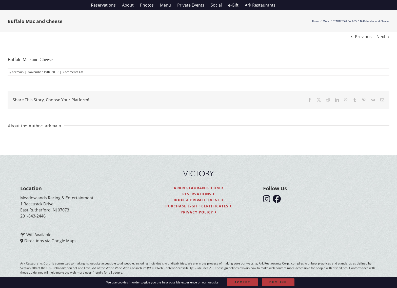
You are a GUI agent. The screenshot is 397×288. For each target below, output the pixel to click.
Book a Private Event (199, 200)
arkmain (18, 72)
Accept (242, 282)
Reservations (198, 193)
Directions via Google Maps (50, 241)
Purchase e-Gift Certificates (198, 206)
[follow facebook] (278, 200)
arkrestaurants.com (198, 187)
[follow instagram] (268, 200)
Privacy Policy (198, 212)
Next (380, 36)
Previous (363, 36)
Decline (278, 282)
